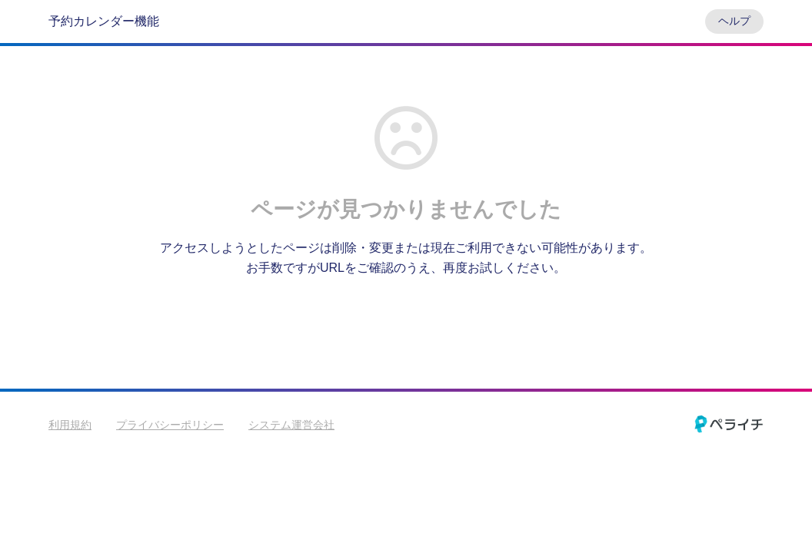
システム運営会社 (291, 425)
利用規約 (70, 425)
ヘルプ (734, 21)
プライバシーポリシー (170, 425)
